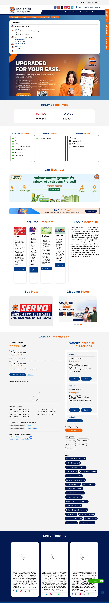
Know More (20, 269)
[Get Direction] (30, 438)
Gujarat (33, 17)
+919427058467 (75, 371)
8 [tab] (64, 199)
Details (86, 378)
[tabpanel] (54, 78)
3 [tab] (50, 199)
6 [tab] (58, 199)
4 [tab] (53, 199)
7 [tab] (61, 199)
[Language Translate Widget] (93, 2)
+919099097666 (75, 403)
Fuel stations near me (18, 17)
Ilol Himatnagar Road (73, 430)
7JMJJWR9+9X (14, 437)
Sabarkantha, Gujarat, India (19, 439)
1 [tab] (44, 199)
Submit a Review (18, 374)
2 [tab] (47, 199)
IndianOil (72, 354)
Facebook (18, 51)
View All (30, 374)
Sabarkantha (44, 17)
